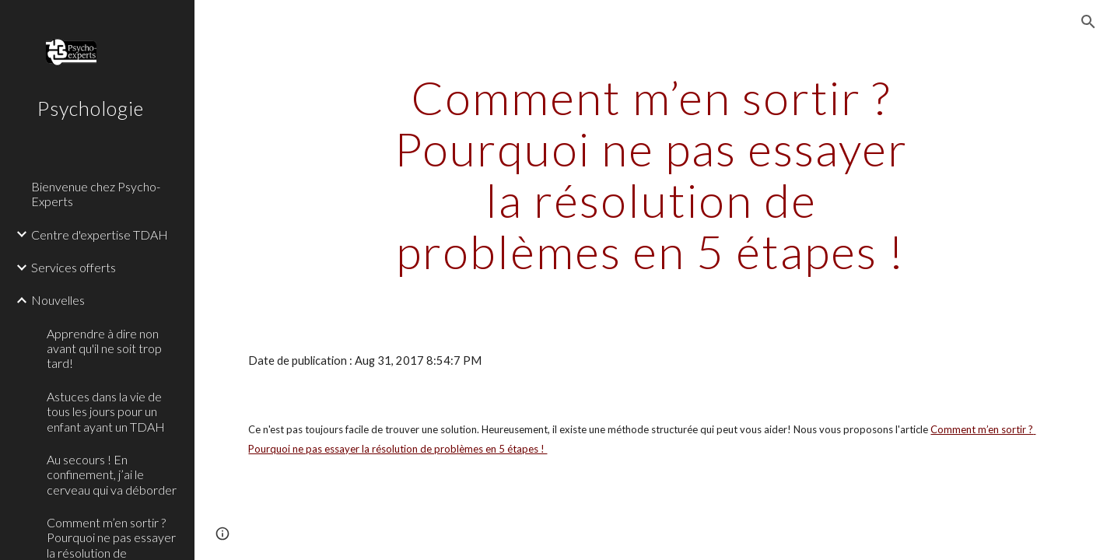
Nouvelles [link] (58, 299)
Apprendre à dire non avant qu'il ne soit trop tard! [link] (104, 348)
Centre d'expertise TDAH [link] (99, 234)
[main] (651, 174)
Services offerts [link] (73, 267)
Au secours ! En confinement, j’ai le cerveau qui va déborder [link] (112, 474)
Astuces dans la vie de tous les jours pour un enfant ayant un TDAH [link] (106, 411)
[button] (1088, 21)
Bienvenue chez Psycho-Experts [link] (95, 193)
